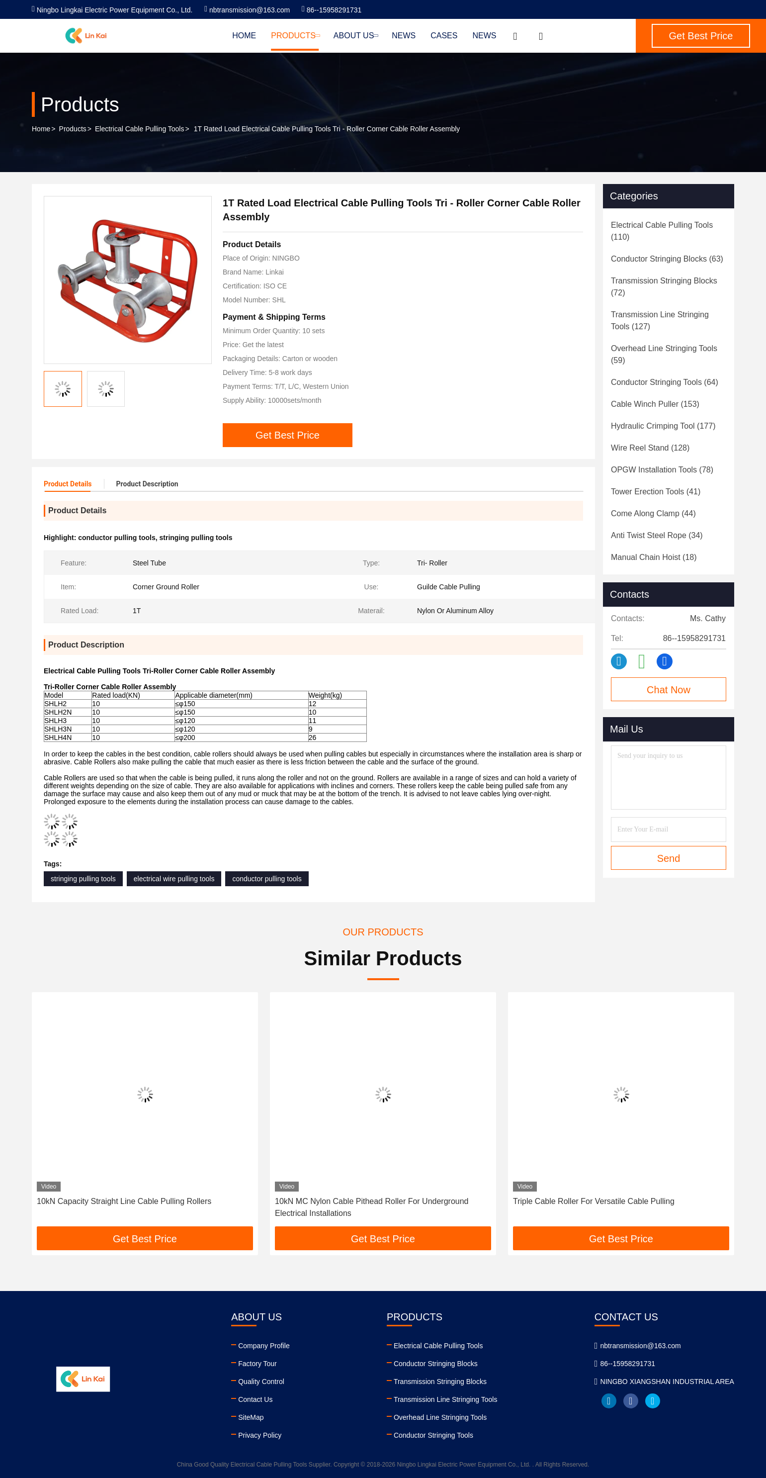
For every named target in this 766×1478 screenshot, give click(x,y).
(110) (662, 231)
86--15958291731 (331, 10)
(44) (653, 513)
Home (244, 35)
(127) (660, 320)
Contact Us (255, 1399)
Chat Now (668, 689)
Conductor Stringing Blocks (436, 1364)
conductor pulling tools (266, 879)
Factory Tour (257, 1364)
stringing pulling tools (83, 879)
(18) (654, 557)
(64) (664, 382)
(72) (664, 287)
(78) (662, 469)
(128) (650, 448)
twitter (652, 1400)
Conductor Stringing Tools (433, 1435)
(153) (655, 404)
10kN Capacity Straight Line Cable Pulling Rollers (124, 1201)
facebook (630, 1400)
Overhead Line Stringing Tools (440, 1417)
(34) (657, 535)
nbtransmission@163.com (247, 10)
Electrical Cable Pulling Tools (139, 129)
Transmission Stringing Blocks (440, 1382)
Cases (443, 35)
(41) (655, 491)
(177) (663, 426)
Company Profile (264, 1346)
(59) (664, 354)
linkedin (608, 1400)
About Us (355, 35)
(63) (667, 259)
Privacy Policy (259, 1435)
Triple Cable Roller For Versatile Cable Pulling (594, 1201)
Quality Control (261, 1382)
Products (295, 35)
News (404, 35)
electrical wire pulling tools (174, 879)
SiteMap (250, 1417)
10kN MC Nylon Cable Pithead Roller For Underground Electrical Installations (372, 1207)
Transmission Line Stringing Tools (446, 1399)
